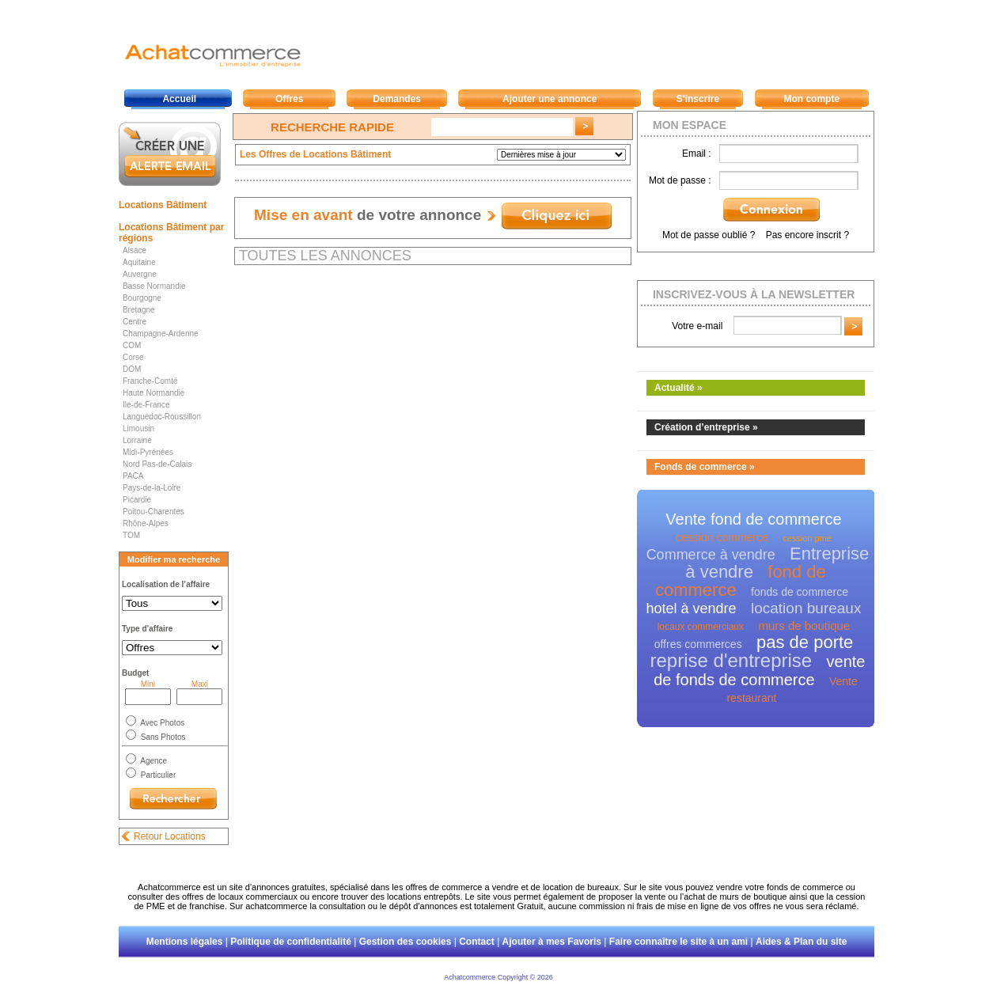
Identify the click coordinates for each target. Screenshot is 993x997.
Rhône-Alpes (146, 523)
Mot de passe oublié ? (708, 235)
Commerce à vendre (710, 555)
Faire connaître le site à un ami (678, 941)
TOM (131, 535)
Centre (134, 321)
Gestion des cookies (405, 941)
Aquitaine (139, 262)
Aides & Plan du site (801, 941)
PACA (133, 476)
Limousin (138, 428)
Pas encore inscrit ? (807, 235)
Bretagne (139, 309)
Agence (152, 760)
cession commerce (722, 537)
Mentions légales (184, 941)
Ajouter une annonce (549, 98)
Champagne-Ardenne (161, 333)
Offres (289, 98)
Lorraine (137, 440)
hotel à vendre (691, 608)
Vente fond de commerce (753, 519)
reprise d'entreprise (731, 660)
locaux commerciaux (701, 626)
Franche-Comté (150, 381)
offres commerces (698, 644)
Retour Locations (170, 836)
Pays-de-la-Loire (151, 487)
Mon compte (811, 98)
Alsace (134, 250)
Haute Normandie (153, 393)
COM (132, 345)
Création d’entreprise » (706, 427)
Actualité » (678, 387)
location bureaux (806, 608)
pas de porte (804, 642)
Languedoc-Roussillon (162, 416)
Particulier (157, 775)
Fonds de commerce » (704, 466)
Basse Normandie (154, 286)
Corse (133, 357)
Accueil (179, 98)
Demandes (397, 98)
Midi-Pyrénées (148, 452)
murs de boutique (804, 625)
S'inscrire (698, 98)
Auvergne (140, 274)
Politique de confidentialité (290, 941)
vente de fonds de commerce (759, 670)
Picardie (137, 499)
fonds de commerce (799, 592)
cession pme (807, 538)
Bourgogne (142, 298)
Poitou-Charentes (153, 511)
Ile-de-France (146, 404)
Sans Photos (161, 737)
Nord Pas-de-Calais (157, 464)
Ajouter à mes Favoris (551, 941)
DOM (132, 369)
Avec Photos (161, 722)
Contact (477, 941)
